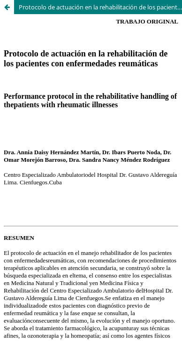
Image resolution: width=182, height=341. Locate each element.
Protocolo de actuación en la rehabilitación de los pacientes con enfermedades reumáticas (100, 7)
